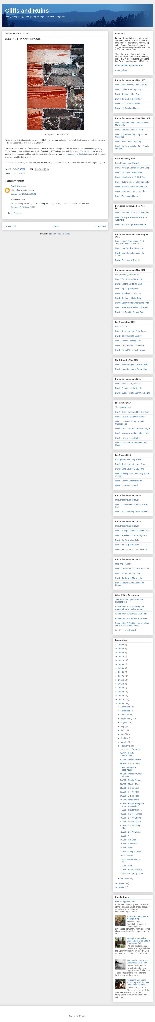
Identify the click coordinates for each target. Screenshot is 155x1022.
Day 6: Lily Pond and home (127, 108)
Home (56, 226)
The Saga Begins (123, 407)
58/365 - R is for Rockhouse (127, 754)
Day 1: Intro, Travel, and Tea (127, 383)
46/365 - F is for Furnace (131, 814)
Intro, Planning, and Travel (127, 163)
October (124, 714)
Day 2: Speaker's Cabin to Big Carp (131, 535)
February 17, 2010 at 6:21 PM (23, 207)
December (125, 707)
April (123, 738)
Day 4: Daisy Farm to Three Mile (129, 345)
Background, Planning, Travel (128, 459)
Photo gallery (121, 70)
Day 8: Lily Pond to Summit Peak (130, 312)
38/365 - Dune (126, 848)
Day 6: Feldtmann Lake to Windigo (130, 191)
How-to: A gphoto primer (126, 901)
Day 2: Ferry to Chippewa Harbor (130, 417)
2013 (120, 692)
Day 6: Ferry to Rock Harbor (127, 438)
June (123, 730)
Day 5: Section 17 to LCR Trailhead (131, 549)
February (125, 746)
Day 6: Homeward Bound (126, 485)
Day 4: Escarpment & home (127, 260)
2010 (120, 703)
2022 (120, 656)
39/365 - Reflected (128, 843)
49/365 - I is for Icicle (129, 800)
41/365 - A (124, 836)
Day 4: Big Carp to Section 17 (128, 99)
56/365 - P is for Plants (130, 763)
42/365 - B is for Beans (130, 832)
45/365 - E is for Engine (130, 818)
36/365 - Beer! (126, 855)
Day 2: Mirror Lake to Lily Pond (129, 130)
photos (17, 173)
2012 (120, 695)
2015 (120, 684)
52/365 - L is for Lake (129, 788)
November (125, 711)
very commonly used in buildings (76, 154)
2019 (120, 668)
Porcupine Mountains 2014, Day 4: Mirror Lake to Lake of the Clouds (138, 982)
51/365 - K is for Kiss (129, 792)
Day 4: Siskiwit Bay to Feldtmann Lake (132, 182)
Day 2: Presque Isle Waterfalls (128, 388)
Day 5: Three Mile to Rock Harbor (130, 350)
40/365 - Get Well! (128, 840)
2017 (120, 676)
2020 (120, 664)
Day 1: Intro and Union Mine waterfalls (132, 213)
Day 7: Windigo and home (126, 196)
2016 (120, 680)
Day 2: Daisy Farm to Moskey (128, 336)
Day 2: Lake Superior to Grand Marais (132, 369)
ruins (23, 173)
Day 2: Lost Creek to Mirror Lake (129, 248)
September (126, 718)
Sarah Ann (15, 186)
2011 (120, 699)
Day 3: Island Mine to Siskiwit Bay (130, 177)
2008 (120, 887)
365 (12, 173)
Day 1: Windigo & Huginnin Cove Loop (132, 168)
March (124, 742)
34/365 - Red (126, 866)
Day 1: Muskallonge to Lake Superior (131, 364)
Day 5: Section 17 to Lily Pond (128, 103)
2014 (120, 687)
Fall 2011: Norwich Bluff (125, 630)
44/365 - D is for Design (130, 822)
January (124, 878)
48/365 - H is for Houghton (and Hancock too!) (132, 804)
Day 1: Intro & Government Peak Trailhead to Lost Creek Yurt (129, 242)
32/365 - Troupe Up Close (131, 873)
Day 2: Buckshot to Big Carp (127, 573)
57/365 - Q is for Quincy (130, 760)
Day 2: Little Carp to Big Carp (128, 89)
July (123, 726)
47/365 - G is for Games (131, 810)
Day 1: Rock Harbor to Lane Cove (130, 464)
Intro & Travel (121, 326)
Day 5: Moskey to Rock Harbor (129, 481)
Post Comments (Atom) (60, 234)
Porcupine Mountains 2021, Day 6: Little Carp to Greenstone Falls (138, 940)
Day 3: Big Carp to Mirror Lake (128, 578)
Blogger (82, 1016)
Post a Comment (14, 213)
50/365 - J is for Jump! (130, 796)
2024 (120, 648)
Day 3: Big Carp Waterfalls (127, 540)
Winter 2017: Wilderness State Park (131, 614)
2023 (120, 652)
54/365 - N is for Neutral (131, 780)
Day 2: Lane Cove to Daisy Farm (129, 469)
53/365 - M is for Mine (130, 784)
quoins (89, 151)
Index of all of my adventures (129, 65)
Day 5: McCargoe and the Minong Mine (132, 433)
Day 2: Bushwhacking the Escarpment (132, 511)
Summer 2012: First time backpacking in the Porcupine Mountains (132, 624)
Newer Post (10, 226)
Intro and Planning (123, 564)
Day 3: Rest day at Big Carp (127, 94)
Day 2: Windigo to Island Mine (128, 172)
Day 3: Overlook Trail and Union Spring (132, 393)
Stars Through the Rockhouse (128, 768)
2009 (120, 883)
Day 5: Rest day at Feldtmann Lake (131, 186)
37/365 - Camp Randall (130, 851)
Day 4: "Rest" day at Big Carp (128, 141)
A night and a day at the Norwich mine (137, 917)
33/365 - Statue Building (131, 869)
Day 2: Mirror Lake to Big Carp (128, 284)
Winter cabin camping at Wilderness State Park (138, 961)
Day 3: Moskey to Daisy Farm (128, 341)
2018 (120, 672)
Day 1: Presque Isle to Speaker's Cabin (132, 531)
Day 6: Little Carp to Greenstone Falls (132, 303)
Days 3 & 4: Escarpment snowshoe (130, 224)
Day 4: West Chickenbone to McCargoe (132, 428)
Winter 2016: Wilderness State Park (131, 618)
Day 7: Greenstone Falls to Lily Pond (131, 307)
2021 (120, 660)
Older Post (101, 226)
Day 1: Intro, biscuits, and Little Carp (131, 85)
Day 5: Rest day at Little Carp (128, 298)
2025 (120, 644)
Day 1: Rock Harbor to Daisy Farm (130, 331)
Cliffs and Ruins (27, 10)
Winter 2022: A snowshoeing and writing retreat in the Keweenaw (129, 607)
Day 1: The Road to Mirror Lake (129, 279)
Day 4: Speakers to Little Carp (128, 293)
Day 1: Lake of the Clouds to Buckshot (132, 568)
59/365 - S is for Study (130, 749)
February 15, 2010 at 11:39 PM (23, 194)
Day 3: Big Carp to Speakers (128, 288)
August (124, 722)
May (123, 734)
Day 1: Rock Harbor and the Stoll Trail (132, 412)
